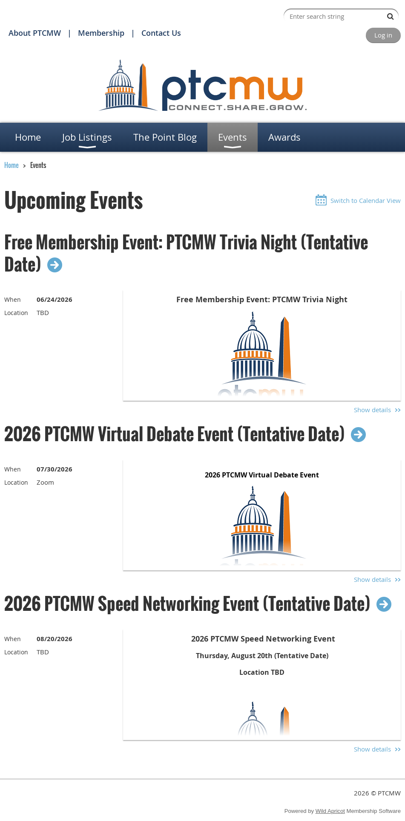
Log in (383, 35)
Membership (101, 33)
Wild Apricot (330, 811)
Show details (372, 409)
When (12, 299)
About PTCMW (35, 33)
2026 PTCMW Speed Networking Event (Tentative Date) (187, 603)
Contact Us (161, 33)
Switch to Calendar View (365, 200)
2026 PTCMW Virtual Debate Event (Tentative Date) (174, 433)
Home (11, 165)
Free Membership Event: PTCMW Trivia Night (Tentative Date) (186, 253)
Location (16, 313)
